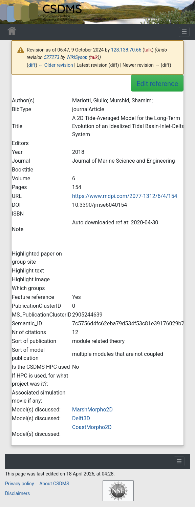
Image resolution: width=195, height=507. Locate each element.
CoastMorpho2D (92, 427)
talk (148, 50)
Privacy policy (19, 483)
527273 (51, 57)
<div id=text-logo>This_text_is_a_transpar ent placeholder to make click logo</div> (10, 12)
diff (32, 65)
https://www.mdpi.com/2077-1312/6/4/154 (124, 196)
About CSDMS (54, 483)
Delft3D (81, 418)
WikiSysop (76, 57)
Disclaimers (17, 493)
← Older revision (55, 65)
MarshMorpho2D (92, 409)
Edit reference (157, 84)
